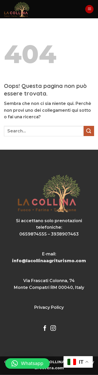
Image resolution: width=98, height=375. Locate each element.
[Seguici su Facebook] (45, 329)
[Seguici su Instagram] (53, 329)
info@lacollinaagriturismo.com (49, 260)
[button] (89, 9)
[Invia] (89, 131)
